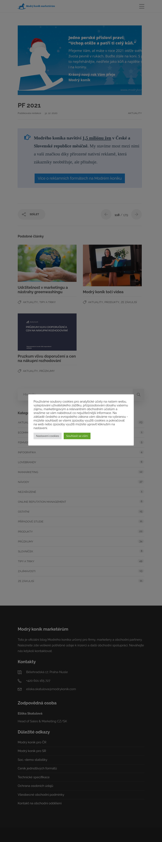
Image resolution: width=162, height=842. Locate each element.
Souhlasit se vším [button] (77, 436)
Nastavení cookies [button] (47, 436)
